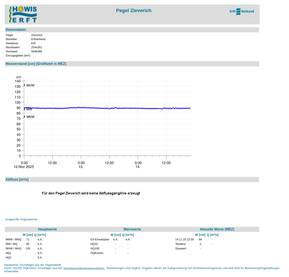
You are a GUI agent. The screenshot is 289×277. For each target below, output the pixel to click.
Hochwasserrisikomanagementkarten (84, 268)
